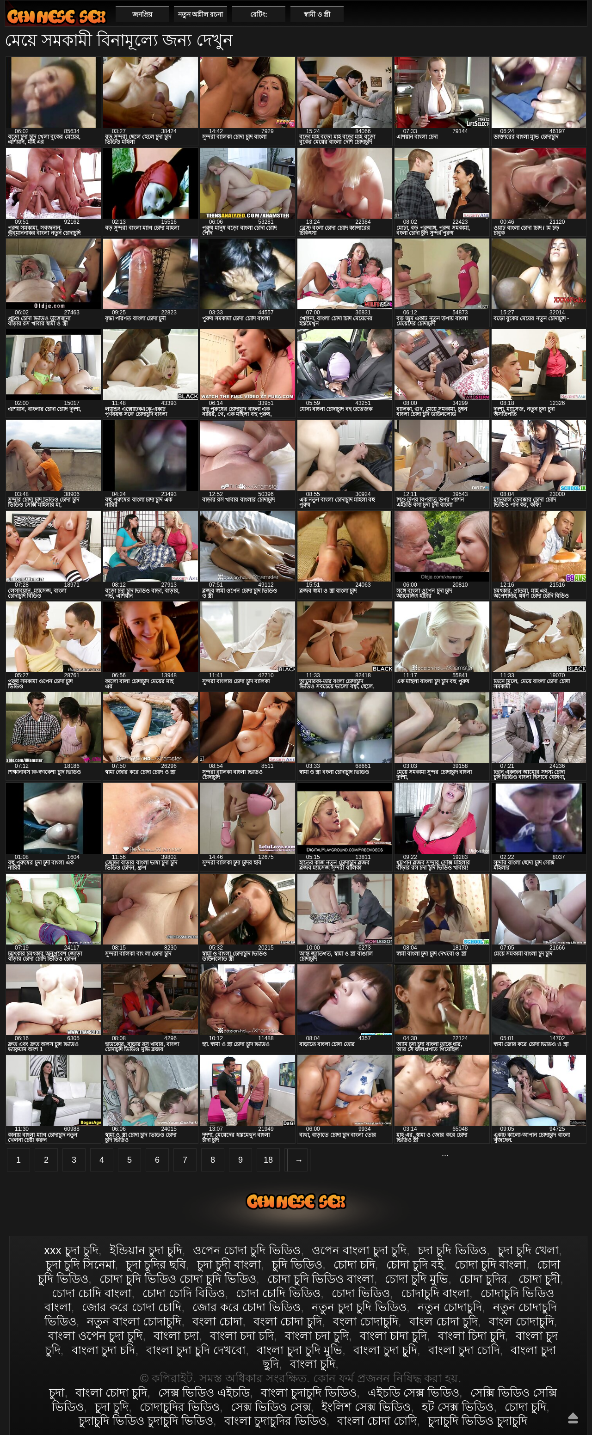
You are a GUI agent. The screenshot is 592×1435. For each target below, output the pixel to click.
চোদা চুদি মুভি (416, 1278)
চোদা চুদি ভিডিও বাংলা (320, 1278)
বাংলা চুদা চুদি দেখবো (196, 1349)
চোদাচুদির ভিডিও (180, 1406)
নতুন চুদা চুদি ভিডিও (359, 1306)
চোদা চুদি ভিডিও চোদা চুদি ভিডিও (177, 1278)
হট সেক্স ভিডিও (457, 1406)
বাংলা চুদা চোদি (464, 1349)
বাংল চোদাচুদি (521, 1321)
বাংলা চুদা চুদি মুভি (299, 1349)
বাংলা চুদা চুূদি (385, 1349)
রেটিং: (258, 14)
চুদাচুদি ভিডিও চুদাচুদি (477, 1420)
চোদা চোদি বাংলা (91, 1293)
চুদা (56, 1392)
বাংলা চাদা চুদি (393, 1335)
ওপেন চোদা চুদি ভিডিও (247, 1250)
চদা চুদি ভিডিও (452, 1250)
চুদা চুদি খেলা (528, 1250)
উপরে (573, 1417)
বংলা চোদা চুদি (287, 1321)
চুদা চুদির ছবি (156, 1264)
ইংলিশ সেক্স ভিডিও (366, 1406)
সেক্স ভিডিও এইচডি (204, 1392)
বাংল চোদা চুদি (443, 1321)
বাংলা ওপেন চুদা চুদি (95, 1335)
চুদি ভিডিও (297, 1264)
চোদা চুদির (483, 1278)
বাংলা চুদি (312, 1363)
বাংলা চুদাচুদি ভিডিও (309, 1392)
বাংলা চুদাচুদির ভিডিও (275, 1420)
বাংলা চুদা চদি (104, 1349)
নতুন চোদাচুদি (450, 1306)
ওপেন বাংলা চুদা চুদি (359, 1250)
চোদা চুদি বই (415, 1264)
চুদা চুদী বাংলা (229, 1264)
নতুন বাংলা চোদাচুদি (134, 1321)
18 (268, 1160)
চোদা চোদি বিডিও (183, 1293)
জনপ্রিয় (142, 14)
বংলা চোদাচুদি (365, 1321)
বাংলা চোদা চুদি (56, 16)
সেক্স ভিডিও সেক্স (271, 1406)
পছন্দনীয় (576, 13)
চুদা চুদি (112, 1406)
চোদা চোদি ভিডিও (278, 1293)
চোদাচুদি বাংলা (435, 1293)
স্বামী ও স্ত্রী (317, 14)
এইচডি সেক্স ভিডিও (413, 1392)
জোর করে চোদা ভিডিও (246, 1306)
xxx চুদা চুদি (71, 1250)
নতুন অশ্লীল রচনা (200, 14)
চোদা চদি (354, 1264)
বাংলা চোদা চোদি (377, 1420)
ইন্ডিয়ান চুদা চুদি (146, 1250)
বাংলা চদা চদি (242, 1335)
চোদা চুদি (525, 1406)
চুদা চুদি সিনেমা (80, 1264)
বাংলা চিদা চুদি (471, 1335)
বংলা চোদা (217, 1321)
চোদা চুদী (539, 1278)
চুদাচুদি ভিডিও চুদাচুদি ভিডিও (146, 1420)
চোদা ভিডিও (361, 1293)
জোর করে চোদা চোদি (131, 1306)
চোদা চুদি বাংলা (490, 1264)
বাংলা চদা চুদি (317, 1335)
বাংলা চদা (176, 1335)
